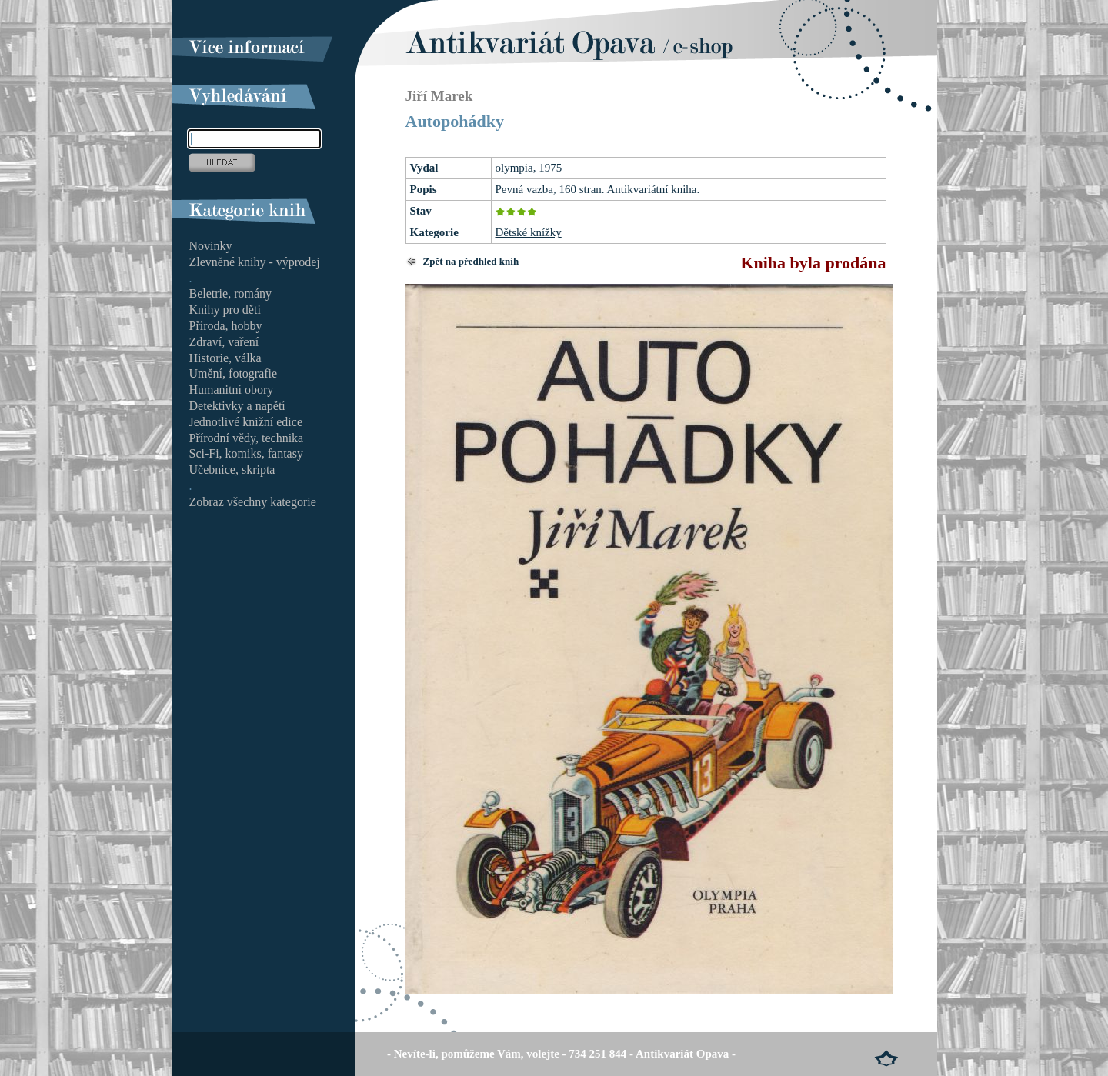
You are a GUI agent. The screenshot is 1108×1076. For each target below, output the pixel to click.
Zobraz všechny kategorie (252, 501)
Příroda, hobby (225, 325)
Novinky (210, 245)
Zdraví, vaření (224, 341)
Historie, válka (225, 358)
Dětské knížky (529, 232)
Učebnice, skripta (232, 469)
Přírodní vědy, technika (246, 438)
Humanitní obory (231, 389)
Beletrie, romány (230, 293)
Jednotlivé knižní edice (246, 421)
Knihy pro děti (225, 309)
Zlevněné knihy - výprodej (254, 261)
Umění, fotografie (233, 373)
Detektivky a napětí (237, 405)
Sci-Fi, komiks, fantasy (246, 453)
